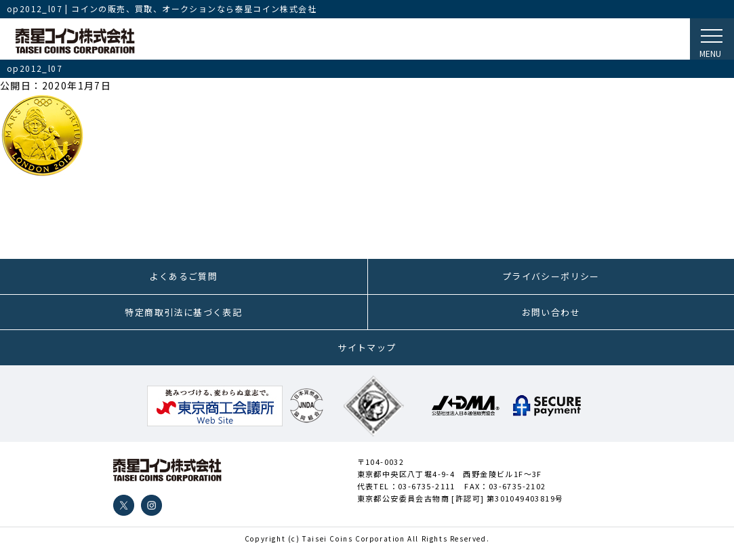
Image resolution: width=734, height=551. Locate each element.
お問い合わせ (551, 312)
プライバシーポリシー (551, 276)
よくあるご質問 (183, 276)
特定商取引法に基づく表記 (183, 312)
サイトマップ (367, 347)
